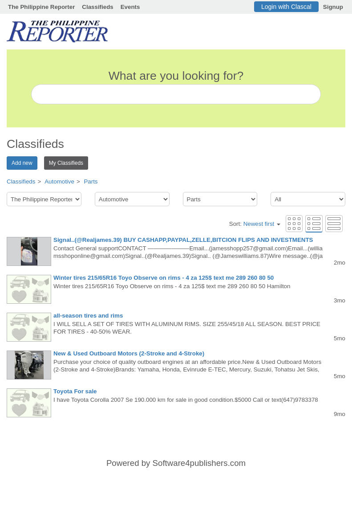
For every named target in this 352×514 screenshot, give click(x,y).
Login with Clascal (286, 6)
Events (130, 7)
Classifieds (97, 7)
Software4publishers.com (199, 463)
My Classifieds (66, 163)
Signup (333, 7)
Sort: (254, 223)
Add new (22, 163)
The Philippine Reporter (41, 7)
